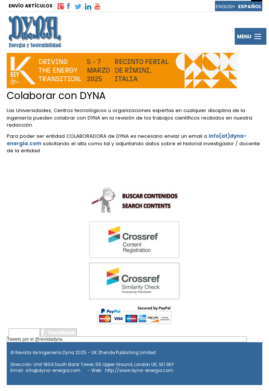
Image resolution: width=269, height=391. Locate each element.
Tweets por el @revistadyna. (35, 339)
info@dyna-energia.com (53, 370)
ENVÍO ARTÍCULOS (31, 6)
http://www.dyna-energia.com (139, 370)
